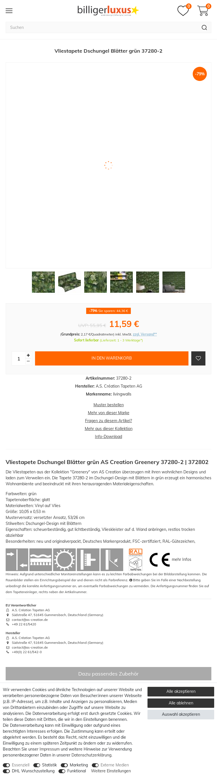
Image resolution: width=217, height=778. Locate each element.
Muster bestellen (109, 404)
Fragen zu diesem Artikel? (108, 420)
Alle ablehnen (181, 703)
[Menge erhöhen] (28, 355)
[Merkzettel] (184, 11)
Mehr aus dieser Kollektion (109, 428)
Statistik (49, 765)
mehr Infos (181, 559)
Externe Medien (115, 765)
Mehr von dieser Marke (108, 412)
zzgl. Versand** (145, 334)
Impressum (50, 749)
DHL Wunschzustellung (33, 770)
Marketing (79, 765)
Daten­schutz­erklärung (91, 755)
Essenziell (20, 765)
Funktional (76, 770)
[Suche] (204, 27)
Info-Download (108, 436)
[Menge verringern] (28, 361)
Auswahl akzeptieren (181, 714)
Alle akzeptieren (181, 691)
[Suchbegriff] (102, 27)
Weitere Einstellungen (111, 770)
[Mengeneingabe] (18, 358)
